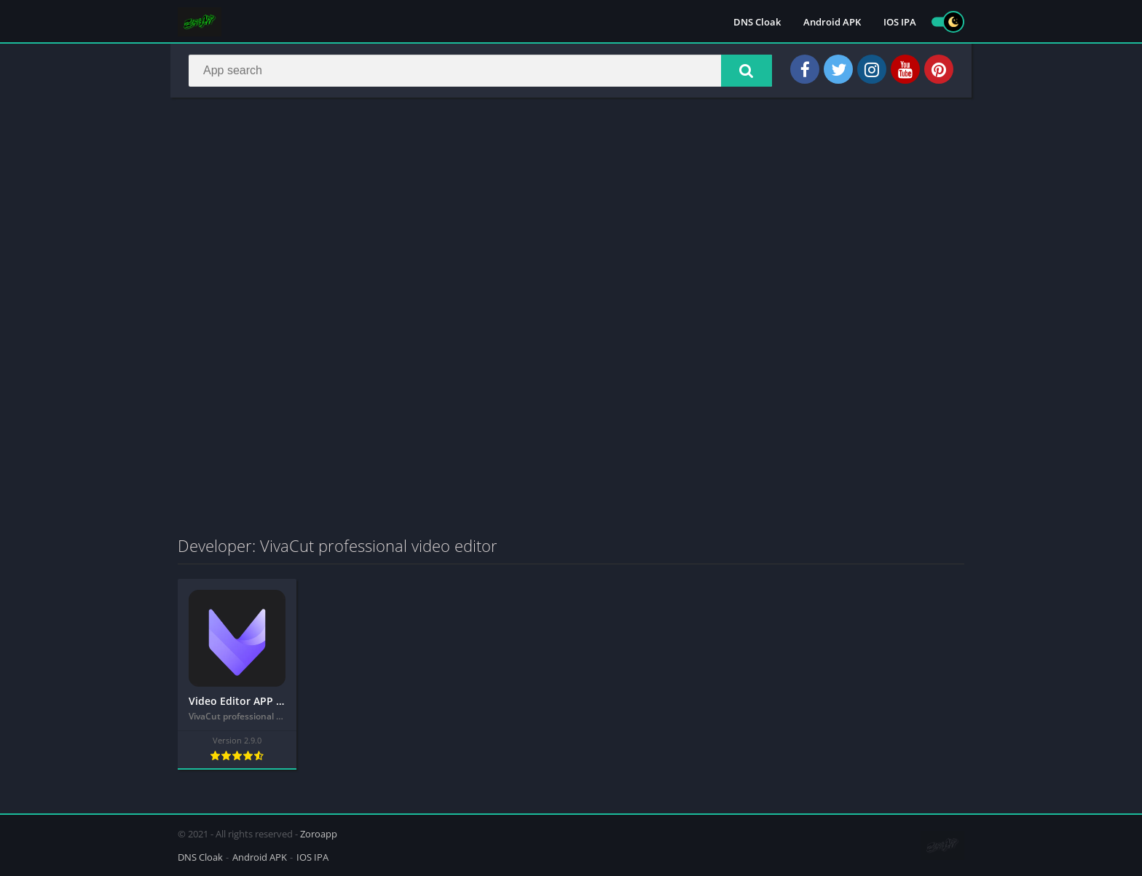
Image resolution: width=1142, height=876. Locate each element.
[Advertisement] (571, 214)
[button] (746, 71)
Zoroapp (318, 833)
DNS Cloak (757, 21)
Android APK (832, 21)
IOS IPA (899, 21)
